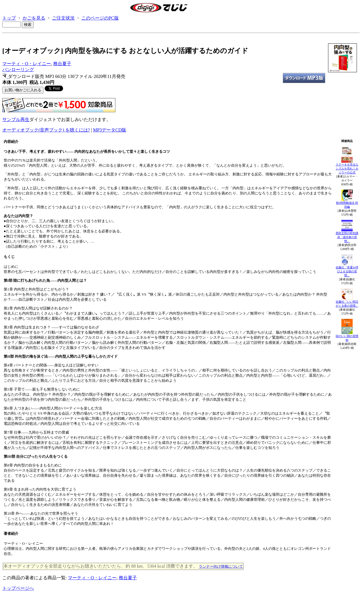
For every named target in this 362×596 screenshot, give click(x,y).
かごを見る (34, 18)
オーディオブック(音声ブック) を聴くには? (46, 130)
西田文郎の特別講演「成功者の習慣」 (347, 237)
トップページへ (18, 588)
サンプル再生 (15, 119)
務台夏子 (62, 63)
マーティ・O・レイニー (26, 63)
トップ (9, 18)
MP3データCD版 (109, 130)
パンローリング (18, 69)
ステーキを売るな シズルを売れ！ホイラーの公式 (347, 168)
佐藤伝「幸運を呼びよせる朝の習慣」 (347, 271)
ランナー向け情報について (221, 566)
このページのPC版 (100, 18)
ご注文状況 (63, 18)
